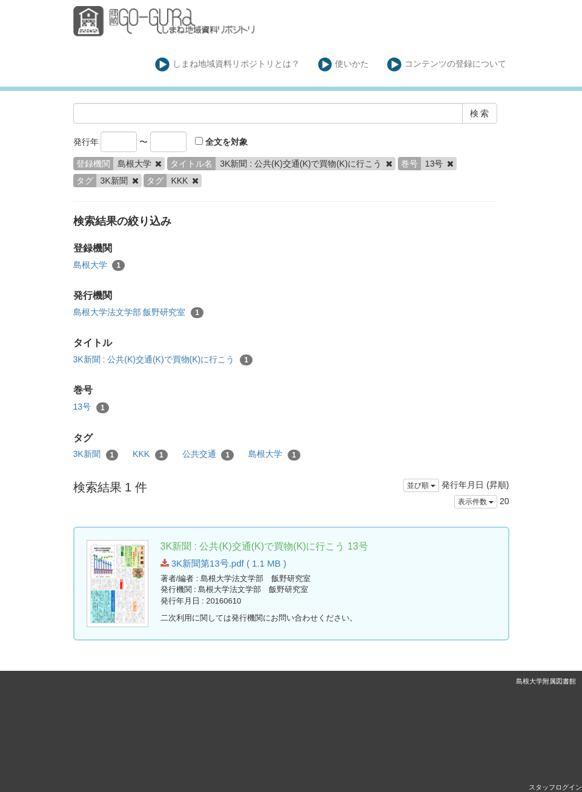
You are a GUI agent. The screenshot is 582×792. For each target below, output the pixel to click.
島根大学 (99, 265)
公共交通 (208, 454)
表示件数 (476, 501)
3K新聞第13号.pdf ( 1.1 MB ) (223, 563)
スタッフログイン (555, 787)
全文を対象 (221, 142)
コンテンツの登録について (446, 65)
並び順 (421, 485)
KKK (150, 454)
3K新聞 (96, 454)
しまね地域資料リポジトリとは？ (227, 65)
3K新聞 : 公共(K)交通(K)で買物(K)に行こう (163, 359)
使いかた (343, 65)
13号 (91, 407)
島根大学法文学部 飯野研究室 (138, 312)
